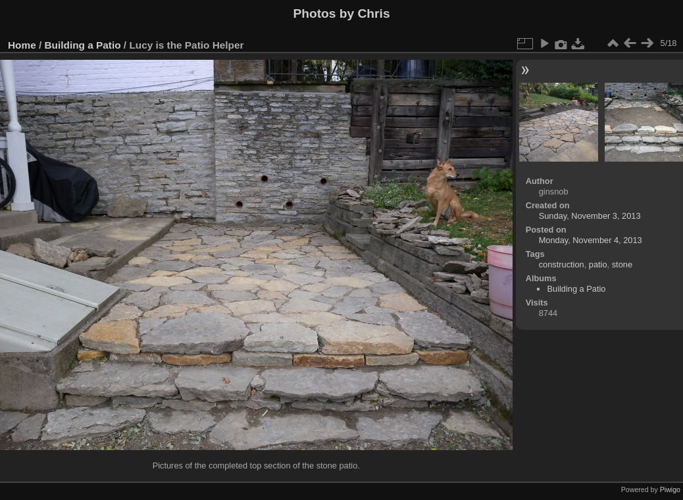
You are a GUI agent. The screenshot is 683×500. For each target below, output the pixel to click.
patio (598, 264)
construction (561, 264)
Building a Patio (83, 45)
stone (622, 264)
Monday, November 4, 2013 (590, 240)
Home (22, 45)
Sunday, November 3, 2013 (590, 216)
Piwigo (670, 489)
